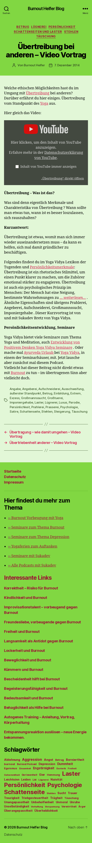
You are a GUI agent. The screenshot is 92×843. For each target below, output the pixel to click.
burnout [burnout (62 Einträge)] (9, 764)
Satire (14, 411)
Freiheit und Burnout (22, 631)
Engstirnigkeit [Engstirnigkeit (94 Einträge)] (43, 768)
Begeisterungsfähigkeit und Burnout (36, 688)
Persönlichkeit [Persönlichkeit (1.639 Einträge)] (24, 784)
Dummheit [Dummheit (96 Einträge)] (65, 764)
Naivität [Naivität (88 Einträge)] (56, 779)
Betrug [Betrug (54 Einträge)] (59, 759)
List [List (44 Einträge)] (34, 779)
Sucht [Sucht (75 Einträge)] (61, 793)
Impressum (14, 482)
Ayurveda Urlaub (39, 352)
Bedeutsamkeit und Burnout (28, 698)
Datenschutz (15, 477)
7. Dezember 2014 (67, 65)
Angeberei (29, 389)
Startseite (12, 471)
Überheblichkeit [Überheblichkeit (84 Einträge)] (46, 810)
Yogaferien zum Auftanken (32, 546)
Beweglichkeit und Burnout (27, 660)
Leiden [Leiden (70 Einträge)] (26, 779)
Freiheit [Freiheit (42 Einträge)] (72, 768)
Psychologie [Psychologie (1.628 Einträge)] (64, 784)
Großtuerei (55, 398)
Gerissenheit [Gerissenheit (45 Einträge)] (29, 774)
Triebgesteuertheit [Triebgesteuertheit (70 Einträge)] (34, 798)
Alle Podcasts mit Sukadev (32, 565)
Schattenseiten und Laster (38, 31)
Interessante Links (28, 577)
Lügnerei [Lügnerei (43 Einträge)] (43, 779)
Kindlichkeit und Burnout (25, 597)
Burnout (18, 373)
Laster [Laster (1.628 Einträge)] (71, 773)
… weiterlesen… (73, 297)
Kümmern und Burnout (23, 669)
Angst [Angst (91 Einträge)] (48, 760)
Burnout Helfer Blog (46, 8)
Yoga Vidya (69, 352)
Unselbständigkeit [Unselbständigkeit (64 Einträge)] (16, 806)
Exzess (14, 398)
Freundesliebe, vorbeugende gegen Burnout (42, 622)
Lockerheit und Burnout (24, 650)
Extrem (75, 393)
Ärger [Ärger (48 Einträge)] (82, 806)
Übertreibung (37, 93)
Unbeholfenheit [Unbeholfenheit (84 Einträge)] (42, 802)
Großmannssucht (33, 398)
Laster (39, 402)
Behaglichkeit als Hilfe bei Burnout (33, 707)
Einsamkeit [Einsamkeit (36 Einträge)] (25, 768)
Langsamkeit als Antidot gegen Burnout (38, 641)
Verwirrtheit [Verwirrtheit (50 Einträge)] (69, 806)
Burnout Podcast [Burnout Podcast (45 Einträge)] (27, 764)
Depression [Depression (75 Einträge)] (47, 764)
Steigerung (62, 411)
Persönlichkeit (62, 26)
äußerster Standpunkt (25, 393)
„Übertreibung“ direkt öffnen (62, 178)
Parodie (74, 402)
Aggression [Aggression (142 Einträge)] (32, 759)
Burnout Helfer (34, 65)
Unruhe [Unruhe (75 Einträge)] (75, 802)
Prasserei (52, 407)
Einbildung (61, 393)
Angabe (15, 389)
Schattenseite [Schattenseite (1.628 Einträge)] (24, 792)
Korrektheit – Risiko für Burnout (31, 588)
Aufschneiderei (49, 389)
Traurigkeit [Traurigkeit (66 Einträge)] (11, 798)
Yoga (44, 103)
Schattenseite (30, 411)
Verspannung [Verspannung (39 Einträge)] (52, 806)
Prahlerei (37, 407)
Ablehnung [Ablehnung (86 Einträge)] (12, 760)
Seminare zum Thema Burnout (36, 527)
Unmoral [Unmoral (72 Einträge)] (62, 802)
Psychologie (69, 407)
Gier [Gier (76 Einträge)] (42, 774)
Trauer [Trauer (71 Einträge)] (72, 793)
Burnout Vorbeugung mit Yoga (35, 518)
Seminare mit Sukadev (29, 556)
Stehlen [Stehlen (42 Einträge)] (51, 793)
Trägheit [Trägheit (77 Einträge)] (56, 798)
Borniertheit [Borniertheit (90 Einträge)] (75, 760)
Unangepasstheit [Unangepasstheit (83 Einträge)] (16, 802)
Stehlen (71, 31)
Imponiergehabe (21, 402)
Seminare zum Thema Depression (38, 537)
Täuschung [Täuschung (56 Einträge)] (71, 798)
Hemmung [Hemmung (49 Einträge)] (53, 774)
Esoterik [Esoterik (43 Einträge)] (61, 768)
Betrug (22, 26)
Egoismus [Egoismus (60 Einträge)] (10, 768)
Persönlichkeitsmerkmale (52, 267)
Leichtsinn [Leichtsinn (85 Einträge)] (11, 779)
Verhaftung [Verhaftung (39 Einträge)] (37, 806)
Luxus (63, 402)
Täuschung (46, 36)
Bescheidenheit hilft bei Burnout (32, 679)
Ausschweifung (73, 389)
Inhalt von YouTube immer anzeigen (48, 167)
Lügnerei (38, 26)
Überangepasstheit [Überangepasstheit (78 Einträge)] (18, 810)
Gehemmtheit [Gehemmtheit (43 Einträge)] (12, 774)
